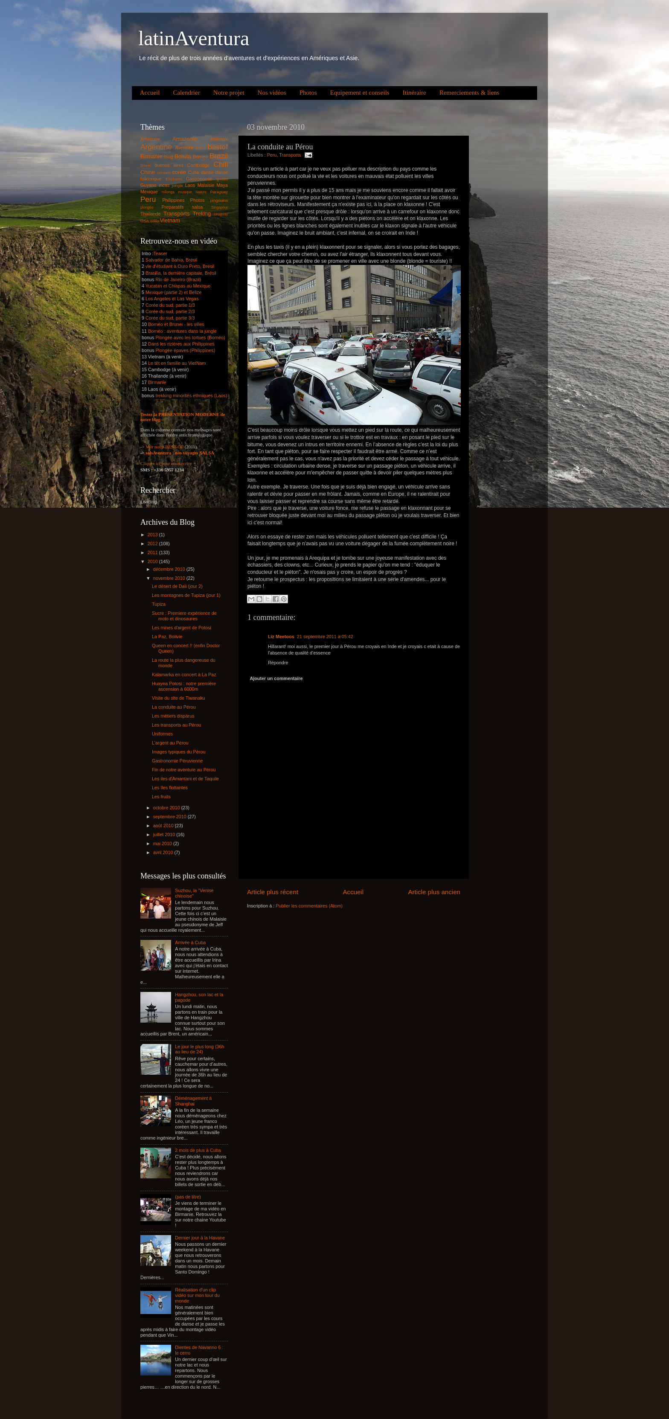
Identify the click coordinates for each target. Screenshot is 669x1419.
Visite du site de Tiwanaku (178, 698)
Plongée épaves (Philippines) (185, 350)
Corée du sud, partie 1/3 (170, 305)
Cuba (193, 172)
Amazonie (184, 139)
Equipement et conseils (360, 92)
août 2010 (164, 825)
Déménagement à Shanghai (193, 1101)
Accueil (150, 92)
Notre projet (228, 92)
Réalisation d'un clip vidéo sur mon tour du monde (197, 1295)
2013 (153, 534)
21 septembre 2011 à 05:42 (325, 636)
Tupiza (159, 604)
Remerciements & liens (469, 92)
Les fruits (161, 796)
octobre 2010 (167, 807)
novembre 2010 (169, 578)
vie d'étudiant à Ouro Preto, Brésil (179, 266)
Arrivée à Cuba (190, 942)
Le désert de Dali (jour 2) (177, 586)
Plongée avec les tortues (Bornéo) (190, 337)
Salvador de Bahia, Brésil (171, 259)
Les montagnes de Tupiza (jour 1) (186, 595)
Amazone (150, 139)
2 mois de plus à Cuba (198, 1150)
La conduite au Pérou (174, 707)
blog (168, 156)
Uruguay (221, 214)
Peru (272, 154)
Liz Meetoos (281, 636)
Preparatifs (172, 206)
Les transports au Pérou (176, 724)
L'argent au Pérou (170, 742)
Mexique (149, 191)
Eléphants (174, 179)
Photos (308, 92)
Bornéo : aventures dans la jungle (182, 331)
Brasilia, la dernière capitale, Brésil (180, 273)
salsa (197, 206)
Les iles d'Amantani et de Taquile (185, 778)
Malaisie (206, 185)
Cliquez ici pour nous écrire (166, 463)
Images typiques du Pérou (178, 751)
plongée (147, 207)
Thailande (150, 213)
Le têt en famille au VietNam (177, 363)
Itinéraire (414, 92)
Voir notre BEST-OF (164, 446)
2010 (153, 561)
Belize (201, 148)
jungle (177, 185)
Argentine (156, 146)
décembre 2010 (169, 569)
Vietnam (170, 220)
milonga (168, 192)
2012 (153, 543)
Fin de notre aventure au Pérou (183, 769)
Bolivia (183, 156)
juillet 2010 (165, 834)
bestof (218, 146)
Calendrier (186, 92)
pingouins (219, 200)
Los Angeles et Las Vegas (171, 298)
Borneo (200, 156)
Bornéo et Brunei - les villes (176, 324)
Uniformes (162, 733)
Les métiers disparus (173, 715)
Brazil (218, 155)
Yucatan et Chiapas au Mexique (177, 285)
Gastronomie (199, 178)
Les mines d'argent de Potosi (181, 627)
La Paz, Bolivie (167, 636)
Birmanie (151, 156)
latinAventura (193, 38)
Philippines (173, 200)
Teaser (160, 253)
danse (207, 172)
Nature (201, 192)
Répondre (278, 662)
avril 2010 (164, 852)
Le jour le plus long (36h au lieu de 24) (199, 1049)
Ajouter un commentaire (276, 678)
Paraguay (219, 191)
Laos (190, 185)
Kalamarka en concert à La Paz (184, 674)
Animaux (219, 139)
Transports (290, 154)
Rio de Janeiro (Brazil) (177, 279)
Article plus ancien (434, 892)
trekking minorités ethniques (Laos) (191, 395)
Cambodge (198, 165)
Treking (202, 213)
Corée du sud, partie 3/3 (170, 317)
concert (164, 172)
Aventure (184, 147)
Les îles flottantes (170, 787)
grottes (222, 179)
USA (144, 220)
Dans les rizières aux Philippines (181, 343)
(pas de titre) (188, 1196)
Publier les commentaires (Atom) (309, 905)
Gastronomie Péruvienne (177, 760)
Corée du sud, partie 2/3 (170, 311)
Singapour (219, 207)
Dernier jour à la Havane (200, 1237)
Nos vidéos (272, 92)
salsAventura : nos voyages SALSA (179, 452)
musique (185, 192)
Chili (220, 164)
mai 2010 (163, 843)
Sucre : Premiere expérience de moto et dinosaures (184, 616)
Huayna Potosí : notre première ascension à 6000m (184, 686)
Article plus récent (272, 892)
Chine (147, 172)
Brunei (145, 165)
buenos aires (168, 165)
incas (164, 185)
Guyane (148, 185)
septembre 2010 (170, 816)
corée (179, 172)
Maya (222, 185)
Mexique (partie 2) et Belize (173, 292)
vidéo (154, 221)
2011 (153, 552)
